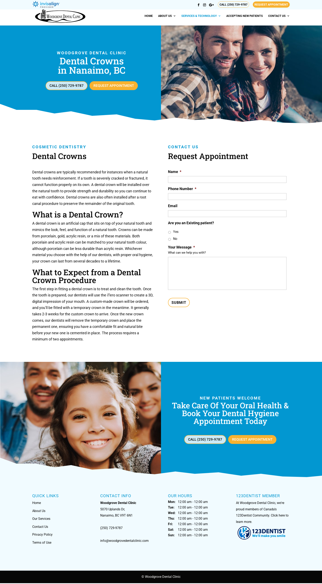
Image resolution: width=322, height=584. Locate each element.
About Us (165, 15)
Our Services (41, 519)
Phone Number (182, 189)
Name (174, 172)
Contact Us (277, 15)
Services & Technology (199, 15)
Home (149, 15)
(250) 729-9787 (111, 529)
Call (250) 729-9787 (233, 4)
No (175, 239)
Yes (175, 232)
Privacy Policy (42, 535)
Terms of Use (41, 543)
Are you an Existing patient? (191, 223)
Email (172, 206)
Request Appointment (271, 4)
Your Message (181, 247)
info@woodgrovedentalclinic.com (124, 541)
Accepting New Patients (244, 15)
